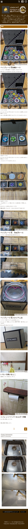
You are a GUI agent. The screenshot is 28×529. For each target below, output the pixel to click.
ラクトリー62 (10, 522)
